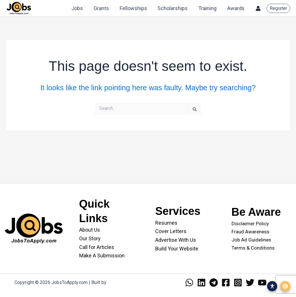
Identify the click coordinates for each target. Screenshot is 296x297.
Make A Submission (102, 255)
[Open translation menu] (285, 286)
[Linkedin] (201, 282)
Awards (236, 8)
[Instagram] (238, 282)
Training (208, 8)
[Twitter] (250, 282)
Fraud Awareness (250, 232)
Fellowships (134, 8)
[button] (278, 8)
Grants (102, 8)
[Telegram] (213, 282)
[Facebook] (225, 282)
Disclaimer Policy (250, 223)
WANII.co (117, 282)
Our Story (90, 238)
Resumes (166, 223)
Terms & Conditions (253, 248)
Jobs (78, 8)
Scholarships (173, 8)
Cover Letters (170, 231)
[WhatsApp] (189, 282)
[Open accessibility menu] (272, 286)
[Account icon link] (258, 8)
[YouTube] (262, 282)
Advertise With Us (175, 240)
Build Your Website (176, 249)
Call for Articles (96, 247)
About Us (89, 230)
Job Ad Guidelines (251, 240)
